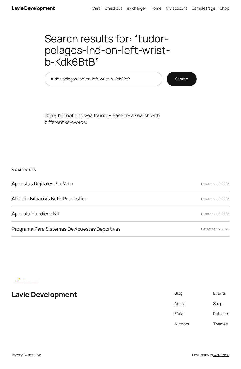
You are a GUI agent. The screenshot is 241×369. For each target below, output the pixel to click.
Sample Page (203, 8)
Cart (96, 8)
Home (156, 8)
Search (181, 79)
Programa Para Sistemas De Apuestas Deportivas (66, 229)
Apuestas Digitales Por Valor (43, 183)
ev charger (136, 8)
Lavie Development (33, 8)
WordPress (221, 355)
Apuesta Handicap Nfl (35, 213)
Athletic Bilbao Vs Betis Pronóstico (49, 198)
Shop (224, 8)
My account (176, 8)
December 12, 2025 (215, 183)
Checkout (113, 8)
